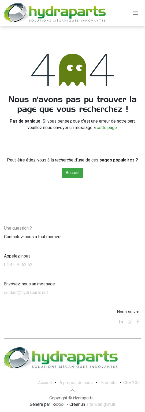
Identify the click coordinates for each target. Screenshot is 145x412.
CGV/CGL (132, 382)
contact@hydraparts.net (26, 292)
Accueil (72, 172)
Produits (109, 382)
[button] (72, 390)
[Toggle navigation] (135, 13)
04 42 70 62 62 (18, 264)
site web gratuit (100, 404)
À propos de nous (76, 382)
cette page (107, 127)
